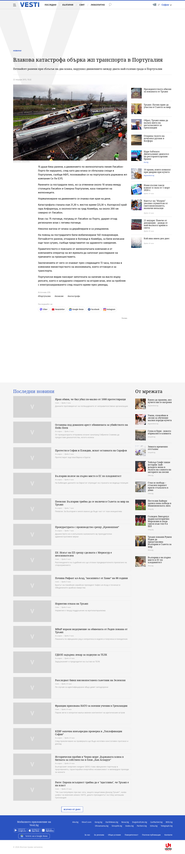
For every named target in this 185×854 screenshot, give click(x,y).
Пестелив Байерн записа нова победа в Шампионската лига (159, 503)
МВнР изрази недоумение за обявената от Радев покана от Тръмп (91, 630)
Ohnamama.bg (101, 826)
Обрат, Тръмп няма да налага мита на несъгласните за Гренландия (156, 124)
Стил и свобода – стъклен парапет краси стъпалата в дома (158, 486)
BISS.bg (169, 822)
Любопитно (98, 4)
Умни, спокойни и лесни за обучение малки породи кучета (160, 418)
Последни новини (33, 391)
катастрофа (74, 296)
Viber (43, 309)
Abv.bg (75, 822)
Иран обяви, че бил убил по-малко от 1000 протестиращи (90, 399)
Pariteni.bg (142, 826)
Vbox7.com (86, 822)
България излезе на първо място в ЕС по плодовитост (88, 476)
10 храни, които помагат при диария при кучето (157, 171)
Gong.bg (98, 822)
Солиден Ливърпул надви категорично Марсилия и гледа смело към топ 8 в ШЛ (158, 521)
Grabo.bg (129, 826)
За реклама (99, 835)
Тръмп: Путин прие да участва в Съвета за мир (157, 106)
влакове (60, 296)
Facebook (93, 309)
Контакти (168, 835)
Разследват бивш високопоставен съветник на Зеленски (90, 680)
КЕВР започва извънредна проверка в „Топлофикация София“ (88, 733)
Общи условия (114, 835)
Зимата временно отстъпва (158, 448)
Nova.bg (125, 822)
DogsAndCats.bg (139, 822)
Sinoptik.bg (117, 826)
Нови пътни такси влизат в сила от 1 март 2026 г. (157, 188)
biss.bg (146, 162)
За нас (87, 835)
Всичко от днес (72, 809)
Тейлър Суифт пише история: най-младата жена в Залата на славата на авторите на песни (159, 467)
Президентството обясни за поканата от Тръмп (157, 90)
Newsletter (58, 309)
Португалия (45, 296)
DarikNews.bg (112, 822)
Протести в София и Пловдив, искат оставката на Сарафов (91, 450)
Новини (17, 50)
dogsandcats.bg (149, 175)
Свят (82, 4)
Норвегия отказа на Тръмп (71, 603)
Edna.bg (153, 826)
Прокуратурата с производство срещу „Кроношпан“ (87, 527)
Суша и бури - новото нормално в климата (159, 432)
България (67, 4)
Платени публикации (151, 835)
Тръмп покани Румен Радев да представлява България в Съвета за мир (160, 541)
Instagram (109, 309)
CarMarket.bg (156, 822)
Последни (50, 4)
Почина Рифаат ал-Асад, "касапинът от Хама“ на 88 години (91, 578)
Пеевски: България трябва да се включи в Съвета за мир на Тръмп (92, 503)
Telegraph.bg (167, 826)
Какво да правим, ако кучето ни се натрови (160, 401)
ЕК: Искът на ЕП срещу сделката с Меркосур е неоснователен (83, 554)
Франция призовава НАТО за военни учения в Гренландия (91, 705)
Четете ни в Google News (34, 836)
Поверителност (131, 835)
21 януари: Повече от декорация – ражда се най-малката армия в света (156, 224)
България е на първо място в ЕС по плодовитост (159, 560)
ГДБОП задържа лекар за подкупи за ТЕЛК (81, 654)
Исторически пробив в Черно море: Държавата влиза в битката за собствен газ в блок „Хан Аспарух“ (89, 758)
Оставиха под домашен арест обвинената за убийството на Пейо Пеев (91, 426)
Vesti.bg (29, 4)
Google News (76, 309)
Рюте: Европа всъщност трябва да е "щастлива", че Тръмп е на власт (92, 784)
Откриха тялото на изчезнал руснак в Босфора (154, 138)
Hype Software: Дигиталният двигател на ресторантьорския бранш (156, 155)
